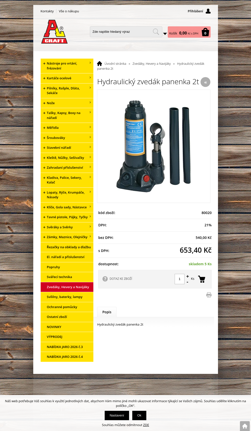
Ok (139, 415)
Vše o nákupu (69, 11)
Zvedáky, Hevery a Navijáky (152, 63)
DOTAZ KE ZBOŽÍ (121, 279)
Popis (106, 312)
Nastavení (117, 415)
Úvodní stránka (115, 63)
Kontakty (47, 11)
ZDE (146, 425)
